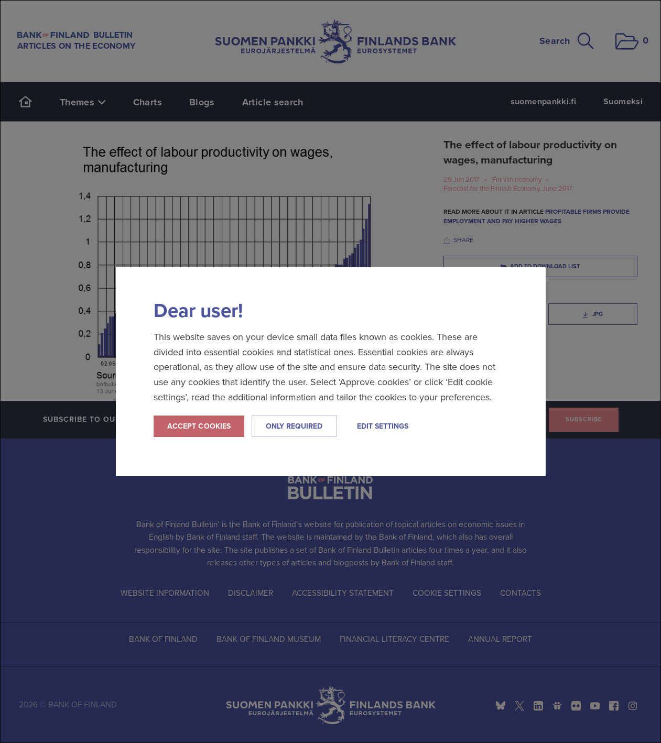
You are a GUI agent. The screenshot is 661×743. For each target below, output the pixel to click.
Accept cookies (199, 426)
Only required (294, 426)
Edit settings (382, 426)
